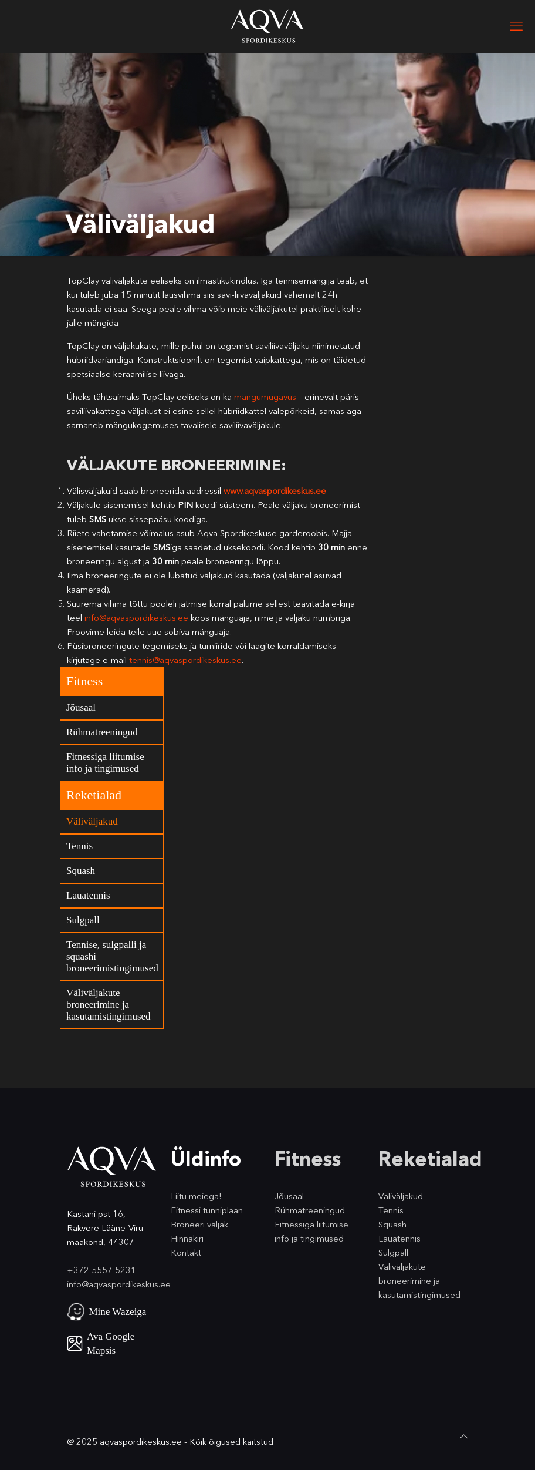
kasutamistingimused (419, 1294)
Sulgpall (83, 920)
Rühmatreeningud (102, 732)
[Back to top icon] (463, 1436)
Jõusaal (81, 707)
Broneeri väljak (199, 1224)
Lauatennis (88, 895)
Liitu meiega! (196, 1196)
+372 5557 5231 (101, 1270)
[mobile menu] (516, 26)
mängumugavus (265, 396)
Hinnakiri (187, 1238)
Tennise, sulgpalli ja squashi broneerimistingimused (112, 956)
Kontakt (186, 1252)
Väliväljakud (92, 821)
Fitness (84, 681)
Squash (80, 870)
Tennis (79, 846)
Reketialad (93, 795)
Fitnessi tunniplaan (207, 1210)
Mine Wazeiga (118, 1311)
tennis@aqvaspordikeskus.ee (185, 659)
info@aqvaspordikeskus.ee (136, 617)
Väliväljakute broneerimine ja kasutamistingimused (108, 1004)
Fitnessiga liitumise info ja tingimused (105, 762)
